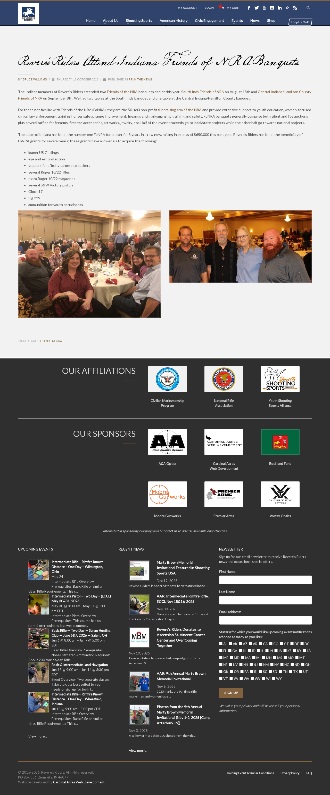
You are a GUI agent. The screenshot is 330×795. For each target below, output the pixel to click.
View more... (37, 736)
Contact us (169, 531)
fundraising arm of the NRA (180, 110)
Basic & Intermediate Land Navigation (80, 665)
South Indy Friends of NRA (202, 91)
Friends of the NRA (122, 91)
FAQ (309, 773)
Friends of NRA (51, 341)
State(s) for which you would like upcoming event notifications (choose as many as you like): (265, 634)
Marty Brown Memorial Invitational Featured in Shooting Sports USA (183, 567)
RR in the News (140, 79)
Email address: (230, 612)
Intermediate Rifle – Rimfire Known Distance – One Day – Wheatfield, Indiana (77, 699)
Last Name (227, 592)
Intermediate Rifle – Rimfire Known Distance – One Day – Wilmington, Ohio (77, 567)
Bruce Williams (35, 79)
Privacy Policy (289, 773)
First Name (227, 572)
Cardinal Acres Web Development (78, 782)
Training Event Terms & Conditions (250, 773)
